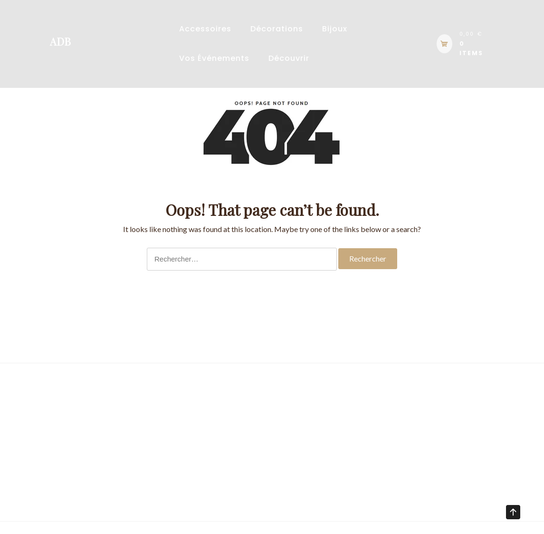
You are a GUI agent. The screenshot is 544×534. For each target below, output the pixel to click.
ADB (60, 41)
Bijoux (334, 28)
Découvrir (288, 58)
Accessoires (205, 28)
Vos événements (214, 58)
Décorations (276, 28)
